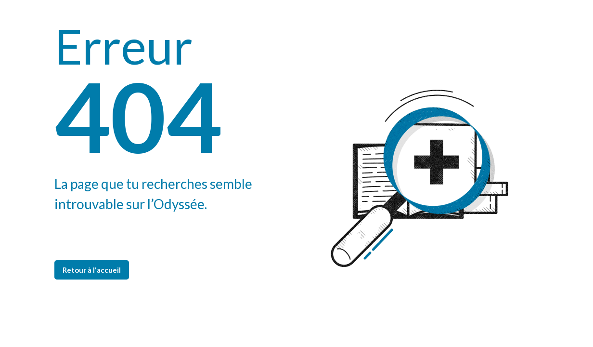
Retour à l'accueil (92, 270)
